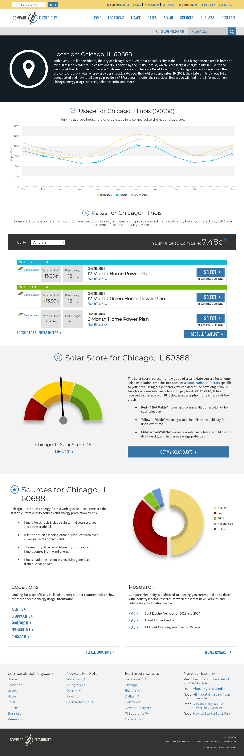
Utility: (21, 242)
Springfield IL (21, 630)
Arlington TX (76, 685)
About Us (171, 741)
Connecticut (226, 4)
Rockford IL (19, 623)
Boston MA (133, 691)
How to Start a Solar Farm (212, 713)
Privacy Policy (211, 741)
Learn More (62, 451)
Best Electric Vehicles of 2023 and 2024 (206, 681)
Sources (186, 18)
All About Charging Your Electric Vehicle (207, 696)
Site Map (196, 741)
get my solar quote (176, 452)
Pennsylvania (208, 4)
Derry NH (73, 691)
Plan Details (95, 279)
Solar (168, 18)
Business (208, 18)
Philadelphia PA (137, 713)
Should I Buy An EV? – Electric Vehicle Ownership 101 (207, 706)
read (132, 613)
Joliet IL (17, 609)
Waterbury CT (77, 679)
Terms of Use (229, 741)
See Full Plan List (205, 334)
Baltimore (168, 4)
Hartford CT (134, 702)
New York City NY (138, 708)
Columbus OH (136, 719)
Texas (194, 4)
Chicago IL (18, 637)
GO (52, 5)
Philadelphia (151, 4)
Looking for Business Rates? (37, 332)
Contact (184, 741)
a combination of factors (202, 382)
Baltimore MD (135, 679)
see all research (216, 652)
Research (229, 18)
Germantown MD (79, 702)
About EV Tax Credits (209, 689)
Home (97, 18)
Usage (136, 18)
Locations (116, 18)
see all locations (98, 652)
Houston (124, 4)
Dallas (137, 4)
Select (210, 271)
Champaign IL (20, 616)
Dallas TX (132, 696)
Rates (152, 18)
